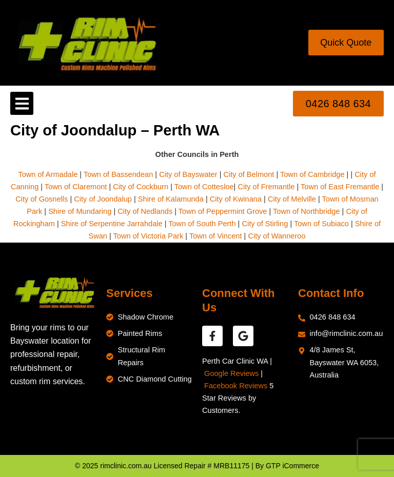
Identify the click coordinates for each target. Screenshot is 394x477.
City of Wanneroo (276, 236)
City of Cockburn (140, 187)
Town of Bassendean (118, 174)
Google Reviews (231, 373)
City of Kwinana (236, 199)
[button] (21, 103)
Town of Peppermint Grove (223, 211)
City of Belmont (248, 174)
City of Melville (292, 199)
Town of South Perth (201, 224)
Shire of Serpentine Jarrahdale (112, 224)
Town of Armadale (47, 174)
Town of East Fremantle (340, 187)
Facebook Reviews (235, 386)
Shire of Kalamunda (171, 199)
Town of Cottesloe (204, 187)
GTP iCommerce (292, 466)
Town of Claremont (77, 187)
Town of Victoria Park (148, 236)
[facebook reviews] (212, 336)
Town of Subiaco (321, 224)
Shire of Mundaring (79, 211)
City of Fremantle (266, 187)
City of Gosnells (41, 199)
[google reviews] (243, 336)
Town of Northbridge (306, 211)
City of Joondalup (103, 199)
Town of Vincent (215, 236)
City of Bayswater (188, 174)
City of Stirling (265, 224)
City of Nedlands (144, 211)
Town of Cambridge (312, 174)
